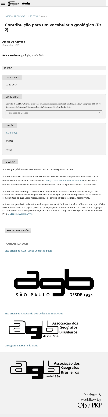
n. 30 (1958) (32, 16)
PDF (9, 68)
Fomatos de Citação (18, 113)
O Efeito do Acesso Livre (20, 213)
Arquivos (19, 16)
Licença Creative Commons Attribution (64, 180)
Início (8, 16)
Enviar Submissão (18, 230)
